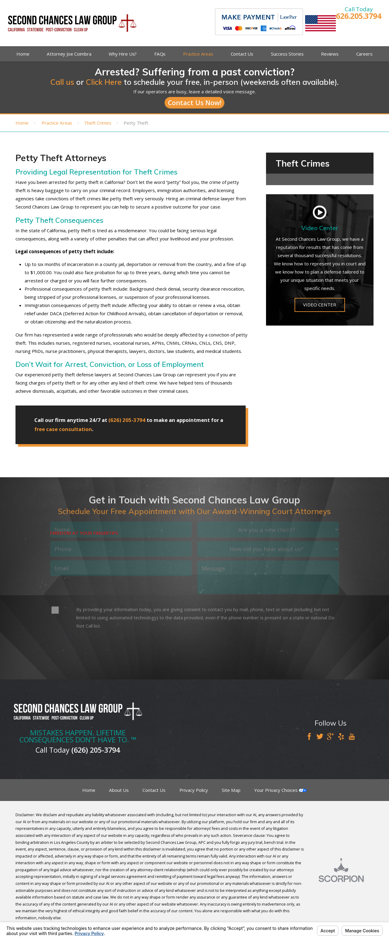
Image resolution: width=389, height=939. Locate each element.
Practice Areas (198, 54)
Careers (364, 54)
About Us (119, 790)
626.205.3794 (358, 16)
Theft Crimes (97, 123)
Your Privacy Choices (280, 790)
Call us (62, 82)
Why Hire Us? (123, 54)
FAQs (159, 54)
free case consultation (63, 429)
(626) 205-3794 (126, 419)
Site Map (231, 790)
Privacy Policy (193, 790)
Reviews (330, 54)
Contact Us (242, 54)
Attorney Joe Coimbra (69, 54)
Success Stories (287, 54)
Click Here (104, 82)
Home (22, 54)
